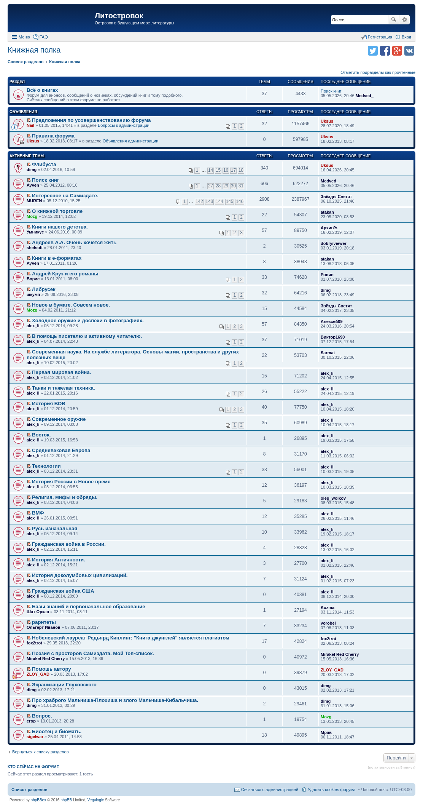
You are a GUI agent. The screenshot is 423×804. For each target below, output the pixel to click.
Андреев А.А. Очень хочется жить (74, 242)
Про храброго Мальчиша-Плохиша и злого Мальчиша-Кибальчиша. (115, 700)
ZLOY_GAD (38, 674)
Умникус (35, 232)
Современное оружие (59, 419)
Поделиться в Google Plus (397, 51)
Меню (24, 37)
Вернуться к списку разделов (40, 752)
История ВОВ (48, 403)
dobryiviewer (334, 243)
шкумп (33, 294)
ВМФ (38, 513)
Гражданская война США (63, 591)
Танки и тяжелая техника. (63, 388)
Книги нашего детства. (60, 227)
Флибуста (44, 164)
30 (233, 186)
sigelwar (35, 736)
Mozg (32, 216)
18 (241, 170)
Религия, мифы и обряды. (64, 497)
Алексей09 (332, 321)
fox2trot (34, 643)
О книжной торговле (57, 211)
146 (239, 201)
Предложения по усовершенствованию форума (91, 120)
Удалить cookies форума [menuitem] (332, 789)
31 (241, 186)
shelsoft (35, 247)
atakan (327, 212)
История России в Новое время (71, 481)
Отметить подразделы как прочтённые (377, 72)
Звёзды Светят (336, 196)
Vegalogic (95, 800)
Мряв (326, 732)
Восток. (41, 435)
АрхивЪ (329, 227)
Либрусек (44, 289)
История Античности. (58, 560)
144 (219, 201)
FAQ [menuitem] (44, 37)
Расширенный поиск (404, 19)
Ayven (33, 185)
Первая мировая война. (61, 372)
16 (225, 170)
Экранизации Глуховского (64, 684)
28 (218, 186)
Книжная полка (34, 50)
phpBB (66, 800)
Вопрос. (42, 716)
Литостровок (119, 15)
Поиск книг (331, 91)
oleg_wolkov (333, 498)
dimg (32, 169)
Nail (30, 125)
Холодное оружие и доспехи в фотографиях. (88, 320)
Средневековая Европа (61, 450)
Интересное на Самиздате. (65, 195)
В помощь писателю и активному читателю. (87, 336)
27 (210, 186)
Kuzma (327, 607)
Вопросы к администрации (123, 125)
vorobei (328, 623)
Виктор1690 (333, 337)
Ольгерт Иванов (43, 627)
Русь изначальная (54, 528)
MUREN (34, 200)
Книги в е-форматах (56, 258)
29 (225, 186)
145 (230, 201)
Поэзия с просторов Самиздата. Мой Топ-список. (93, 653)
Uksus (327, 121)
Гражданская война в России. (69, 544)
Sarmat (328, 352)
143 (209, 201)
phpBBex (38, 800)
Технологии (46, 466)
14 (210, 170)
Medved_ (365, 95)
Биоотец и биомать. (56, 731)
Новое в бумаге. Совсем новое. (71, 305)
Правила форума (53, 136)
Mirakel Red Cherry (46, 658)
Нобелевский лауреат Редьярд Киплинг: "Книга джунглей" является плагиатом (130, 638)
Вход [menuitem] (406, 37)
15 (218, 170)
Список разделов (29, 789)
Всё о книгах (42, 90)
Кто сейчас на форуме (33, 766)
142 (199, 201)
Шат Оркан (38, 611)
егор (31, 721)
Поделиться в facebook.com (385, 51)
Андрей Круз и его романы (65, 274)
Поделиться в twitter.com (373, 51)
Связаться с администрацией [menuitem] (269, 789)
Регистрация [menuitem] (380, 37)
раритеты (44, 622)
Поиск (393, 19)
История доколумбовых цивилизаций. (79, 575)
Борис (33, 279)
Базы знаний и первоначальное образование (88, 606)
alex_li (33, 325)
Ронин (327, 274)
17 (233, 170)
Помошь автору (51, 669)
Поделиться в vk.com (409, 51)
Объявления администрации (131, 141)
